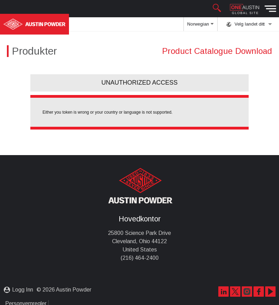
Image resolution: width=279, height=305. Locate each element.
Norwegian (200, 26)
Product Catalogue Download (217, 51)
